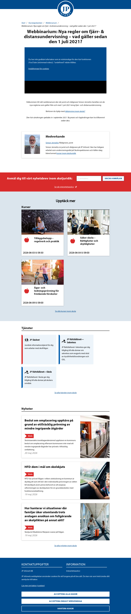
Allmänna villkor (73, 558)
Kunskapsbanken (35, 23)
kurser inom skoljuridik (66, 153)
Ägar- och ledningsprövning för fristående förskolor (46, 290)
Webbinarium (51, 23)
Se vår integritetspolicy (64, 186)
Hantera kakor (65, 608)
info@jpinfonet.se (29, 566)
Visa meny (23, 5)
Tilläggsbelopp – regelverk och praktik (46, 240)
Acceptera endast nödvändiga (65, 601)
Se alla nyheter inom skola (65, 525)
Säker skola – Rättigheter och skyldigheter (89, 240)
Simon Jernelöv (52, 143)
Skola (30, 415)
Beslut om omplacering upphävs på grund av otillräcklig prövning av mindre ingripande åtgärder (49, 403)
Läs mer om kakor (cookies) (33, 585)
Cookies (69, 562)
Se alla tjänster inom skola (66, 372)
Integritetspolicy (73, 550)
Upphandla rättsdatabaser (77, 554)
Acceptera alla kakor (65, 594)
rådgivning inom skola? (75, 111)
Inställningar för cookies (38, 69)
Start (23, 23)
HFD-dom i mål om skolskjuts (45, 446)
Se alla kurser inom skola (65, 311)
